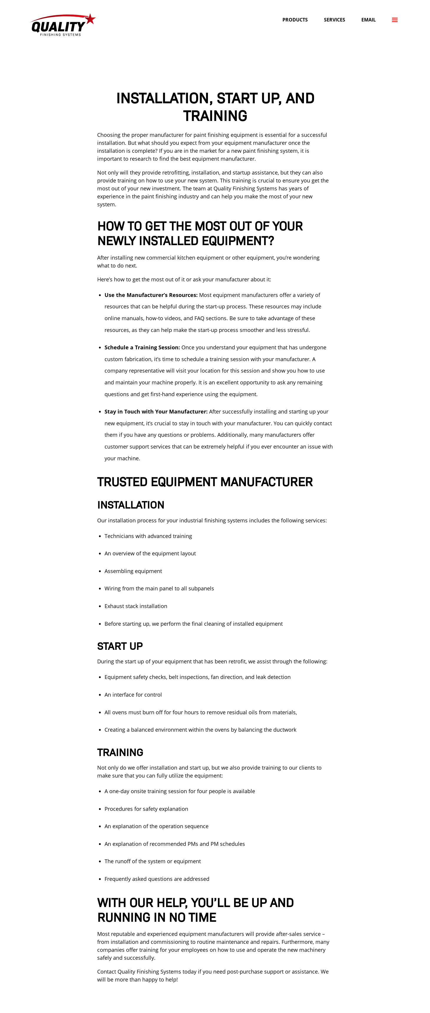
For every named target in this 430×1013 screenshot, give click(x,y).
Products (295, 19)
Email (368, 19)
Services (334, 19)
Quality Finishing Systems (62, 24)
